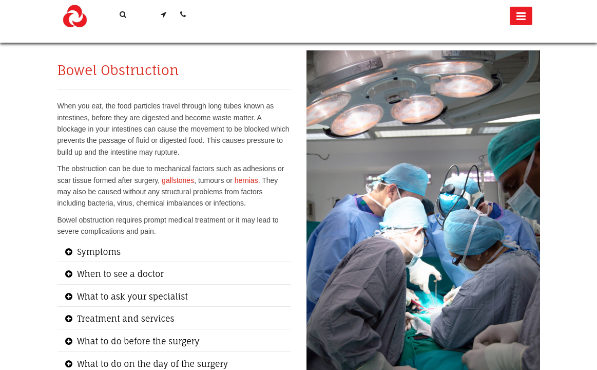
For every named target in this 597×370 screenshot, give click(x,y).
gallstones (178, 180)
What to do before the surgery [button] (137, 341)
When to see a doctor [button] (119, 274)
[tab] (174, 253)
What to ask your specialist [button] (131, 296)
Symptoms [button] (98, 252)
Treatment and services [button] (125, 318)
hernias (246, 180)
